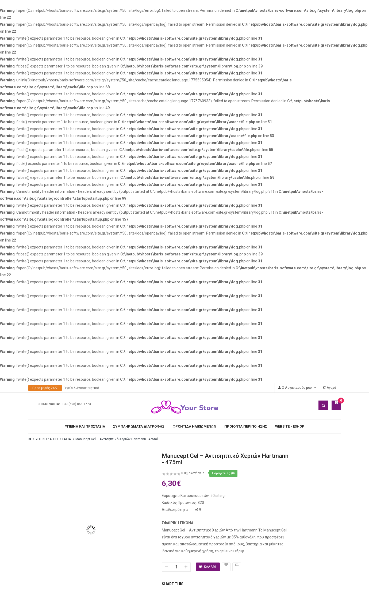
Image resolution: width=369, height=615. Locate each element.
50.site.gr (218, 495)
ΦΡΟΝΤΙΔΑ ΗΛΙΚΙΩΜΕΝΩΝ (194, 426)
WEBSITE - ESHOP (289, 426)
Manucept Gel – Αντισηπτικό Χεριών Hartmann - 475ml (116, 439)
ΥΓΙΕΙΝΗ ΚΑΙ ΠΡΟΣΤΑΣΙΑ (85, 426)
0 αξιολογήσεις (193, 473)
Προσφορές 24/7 (45, 388)
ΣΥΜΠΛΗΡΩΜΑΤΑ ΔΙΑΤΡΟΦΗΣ (138, 426)
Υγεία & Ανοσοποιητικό (81, 388)
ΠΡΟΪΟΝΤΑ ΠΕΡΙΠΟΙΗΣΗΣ (245, 426)
